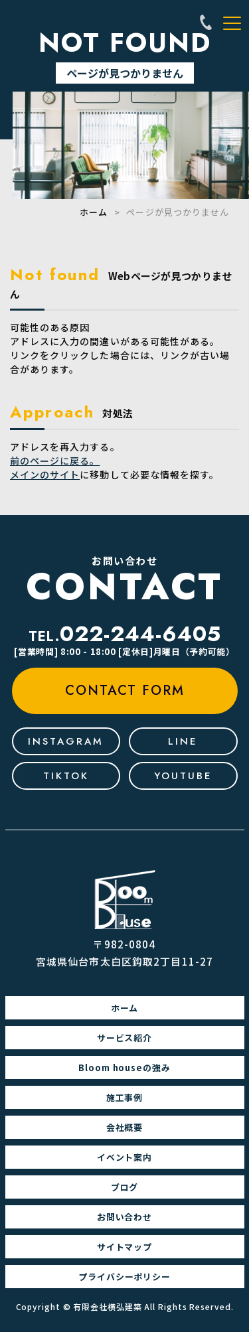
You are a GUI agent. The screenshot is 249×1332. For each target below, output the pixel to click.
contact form (125, 690)
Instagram (66, 741)
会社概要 (124, 1127)
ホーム (94, 212)
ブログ (125, 1187)
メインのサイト (45, 474)
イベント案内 (125, 1157)
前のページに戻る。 (55, 460)
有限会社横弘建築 (107, 1306)
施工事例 (124, 1097)
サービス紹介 (125, 1037)
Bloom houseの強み (124, 1067)
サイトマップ (125, 1246)
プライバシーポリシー (124, 1276)
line (183, 741)
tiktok (66, 776)
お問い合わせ (125, 1217)
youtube (183, 776)
